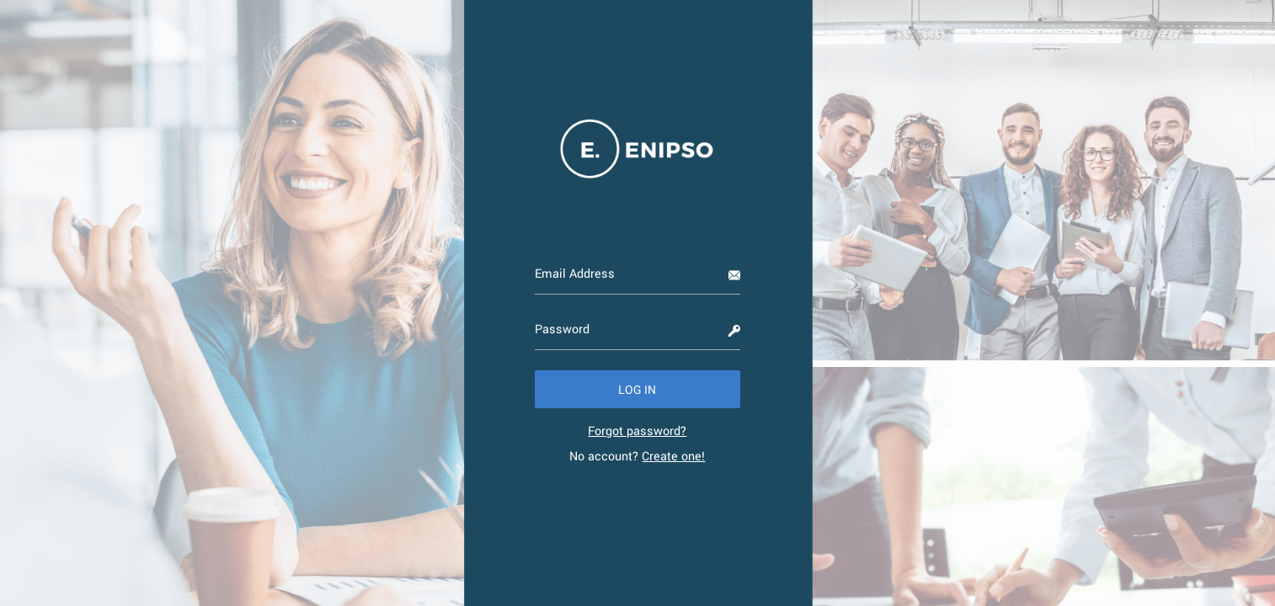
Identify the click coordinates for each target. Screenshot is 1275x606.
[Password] (638, 329)
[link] (637, 431)
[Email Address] (638, 273)
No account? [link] (637, 456)
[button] (638, 389)
